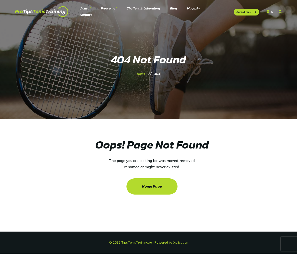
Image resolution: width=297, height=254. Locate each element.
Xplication (180, 242)
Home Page (152, 186)
